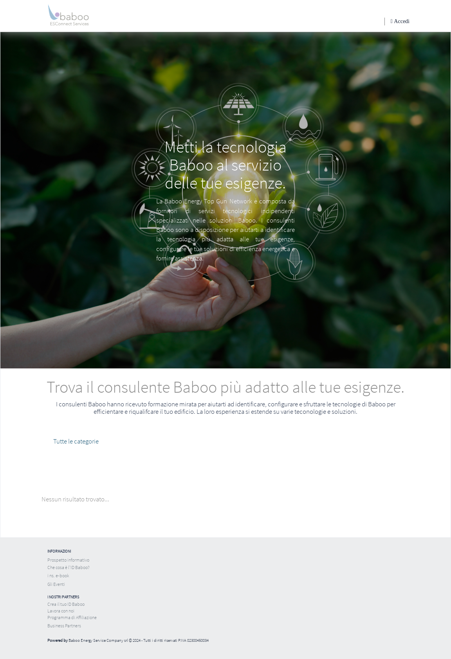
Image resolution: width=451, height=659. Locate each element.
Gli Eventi (56, 584)
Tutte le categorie (76, 441)
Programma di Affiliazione (72, 617)
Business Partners (64, 625)
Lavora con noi (60, 611)
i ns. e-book (58, 575)
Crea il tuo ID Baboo (66, 604)
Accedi (401, 21)
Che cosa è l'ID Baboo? (68, 567)
